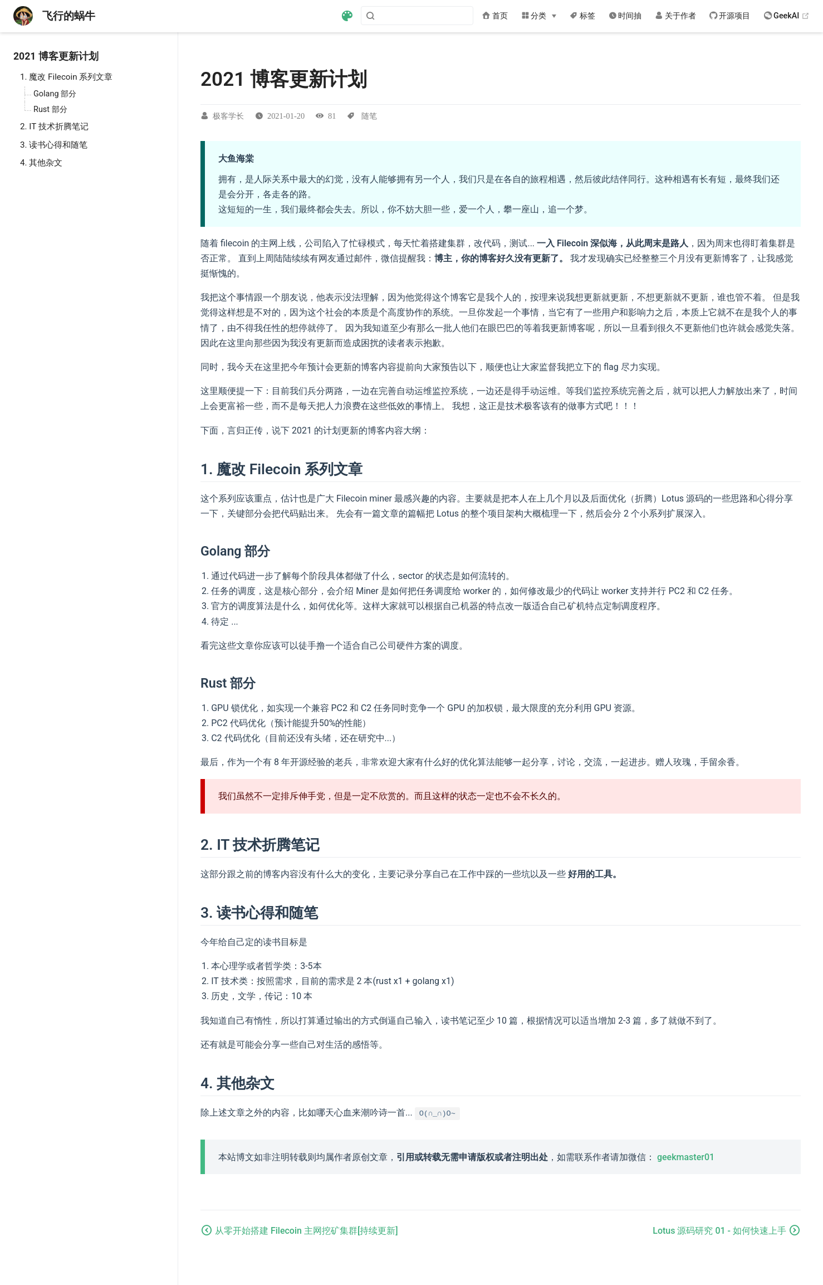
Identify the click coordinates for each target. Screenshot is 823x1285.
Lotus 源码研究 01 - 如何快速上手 (720, 1230)
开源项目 (730, 16)
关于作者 (675, 16)
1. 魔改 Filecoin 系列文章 (66, 77)
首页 (495, 16)
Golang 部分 (54, 94)
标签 (582, 16)
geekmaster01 (685, 1157)
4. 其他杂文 (41, 163)
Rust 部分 (50, 109)
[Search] (417, 15)
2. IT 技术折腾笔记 (54, 126)
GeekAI (787, 16)
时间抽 (625, 16)
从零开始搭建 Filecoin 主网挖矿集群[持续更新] (306, 1230)
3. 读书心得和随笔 (53, 145)
